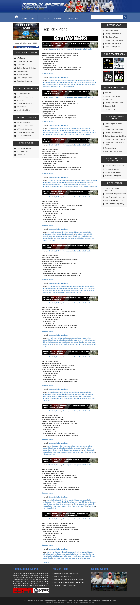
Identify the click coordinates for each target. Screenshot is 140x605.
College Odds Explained (113, 133)
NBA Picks (20, 100)
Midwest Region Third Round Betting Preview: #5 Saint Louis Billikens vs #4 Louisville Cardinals (69, 406)
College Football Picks (25, 97)
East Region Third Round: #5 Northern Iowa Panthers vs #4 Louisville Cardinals (69, 246)
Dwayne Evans (78, 448)
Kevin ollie (63, 556)
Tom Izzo (94, 186)
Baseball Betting (22, 71)
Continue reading (49, 73)
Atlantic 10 (54, 446)
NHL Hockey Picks (23, 110)
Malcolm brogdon (75, 132)
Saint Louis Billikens (49, 454)
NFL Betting (21, 58)
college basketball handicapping (53, 554)
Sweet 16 (88, 238)
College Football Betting (25, 61)
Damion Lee (78, 82)
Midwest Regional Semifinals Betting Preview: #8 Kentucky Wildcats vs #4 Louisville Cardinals (69, 352)
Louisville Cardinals (52, 84)
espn (93, 554)
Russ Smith (46, 400)
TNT (54, 508)
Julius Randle (47, 396)
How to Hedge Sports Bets (62, 576)
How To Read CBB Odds (114, 200)
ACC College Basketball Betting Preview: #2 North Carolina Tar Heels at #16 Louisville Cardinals (70, 45)
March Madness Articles (113, 151)
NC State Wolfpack (71, 236)
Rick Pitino (62, 86)
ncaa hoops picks (89, 84)
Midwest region (81, 396)
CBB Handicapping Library (114, 204)
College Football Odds (25, 126)
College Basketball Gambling (115, 136)
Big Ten (53, 180)
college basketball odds (66, 82)
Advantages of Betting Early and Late (66, 573)
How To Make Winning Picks (115, 197)
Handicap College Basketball (115, 194)
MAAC (58, 504)
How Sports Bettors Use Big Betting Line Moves (69, 579)
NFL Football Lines (23, 122)
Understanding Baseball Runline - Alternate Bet (69, 582)
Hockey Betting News (112, 47)
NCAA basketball (64, 84)
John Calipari (89, 394)
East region (70, 234)
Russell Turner (66, 344)
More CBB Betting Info (113, 176)
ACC (49, 80)
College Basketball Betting (26, 68)
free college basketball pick (83, 234)
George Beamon (90, 502)
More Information (23, 151)
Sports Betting (71, 18)
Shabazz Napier (85, 558)
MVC (57, 290)
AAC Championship (57, 552)
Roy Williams (70, 86)
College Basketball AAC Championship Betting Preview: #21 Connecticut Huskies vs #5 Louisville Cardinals (66, 514)
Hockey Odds (110, 109)
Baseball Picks (22, 107)
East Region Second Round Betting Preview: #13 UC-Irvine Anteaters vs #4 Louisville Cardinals (70, 298)
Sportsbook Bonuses (24, 81)
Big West (54, 338)
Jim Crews (56, 450)
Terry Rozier (86, 186)
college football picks (80, 288)
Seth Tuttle (69, 292)
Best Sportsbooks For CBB (114, 166)
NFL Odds (108, 93)
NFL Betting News (111, 30)
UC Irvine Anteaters (86, 344)
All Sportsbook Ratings (113, 172)
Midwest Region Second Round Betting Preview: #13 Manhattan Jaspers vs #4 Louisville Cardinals (67, 460)
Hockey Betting (22, 74)
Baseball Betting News (113, 43)
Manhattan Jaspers (66, 504)
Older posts (45, 562)
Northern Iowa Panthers (50, 292)
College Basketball (81, 49)
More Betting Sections (25, 78)
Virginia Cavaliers (86, 134)
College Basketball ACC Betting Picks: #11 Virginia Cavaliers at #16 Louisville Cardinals (68, 93)
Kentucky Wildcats (57, 396)
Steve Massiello (47, 508)
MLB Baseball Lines (24, 136)
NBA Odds (109, 99)
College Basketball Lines (25, 132)
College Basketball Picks (25, 103)
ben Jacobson (55, 286)
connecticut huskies (85, 554)
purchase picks (29, 18)
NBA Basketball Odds (24, 129)
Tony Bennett (76, 134)
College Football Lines (113, 96)
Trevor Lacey (51, 240)
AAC (49, 392)
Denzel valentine (72, 182)
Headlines (90, 49)
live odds (57, 18)
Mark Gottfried (60, 236)
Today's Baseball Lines (106, 586)
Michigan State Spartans (78, 184)
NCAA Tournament (71, 238)
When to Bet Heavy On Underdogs (65, 585)
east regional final (83, 182)
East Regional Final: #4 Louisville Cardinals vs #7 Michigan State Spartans (68, 141)
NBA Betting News (111, 37)
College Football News (113, 34)
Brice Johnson (55, 80)
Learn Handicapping (24, 148)
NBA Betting (21, 65)
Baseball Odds (110, 106)
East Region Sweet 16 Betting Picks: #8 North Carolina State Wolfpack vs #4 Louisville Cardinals (70, 193)
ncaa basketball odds (76, 84)
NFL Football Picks (23, 94)
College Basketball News (114, 40)
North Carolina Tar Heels (50, 86)
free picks (44, 18)
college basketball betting (81, 80)
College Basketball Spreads (115, 139)
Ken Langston (68, 49)
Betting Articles (110, 148)
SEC (52, 400)
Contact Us (21, 155)
